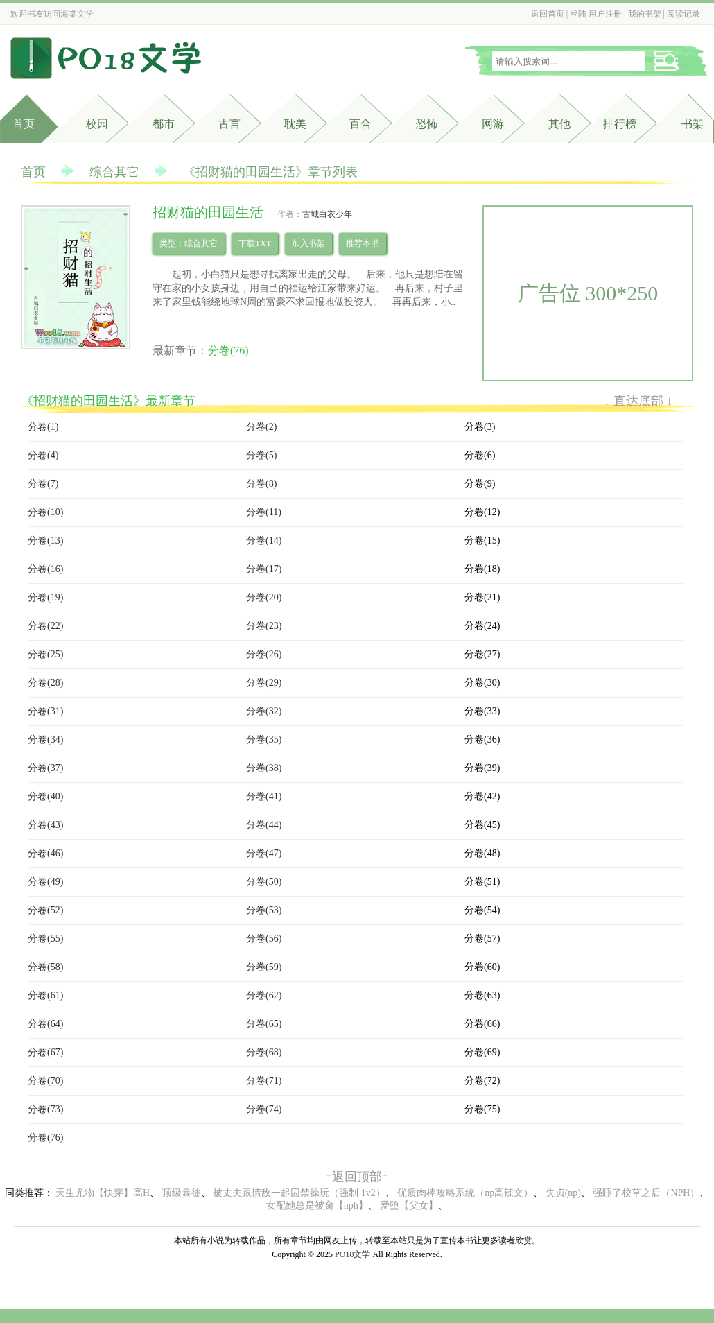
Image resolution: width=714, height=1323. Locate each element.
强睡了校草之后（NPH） (646, 1193)
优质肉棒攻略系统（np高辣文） (465, 1193)
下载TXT (254, 243)
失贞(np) (563, 1193)
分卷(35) (263, 739)
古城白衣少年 (327, 214)
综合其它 (114, 172)
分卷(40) (45, 796)
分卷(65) (263, 1024)
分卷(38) (263, 768)
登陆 (578, 14)
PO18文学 (352, 1254)
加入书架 (308, 243)
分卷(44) (263, 825)
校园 (97, 124)
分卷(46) (45, 853)
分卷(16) (45, 569)
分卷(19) (45, 597)
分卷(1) (43, 427)
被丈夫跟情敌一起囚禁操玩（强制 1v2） (299, 1193)
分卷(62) (263, 995)
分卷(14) (263, 540)
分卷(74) (263, 1109)
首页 (23, 124)
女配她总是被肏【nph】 (317, 1205)
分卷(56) (263, 938)
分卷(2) (261, 427)
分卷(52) (45, 910)
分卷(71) (263, 1080)
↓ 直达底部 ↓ (638, 401)
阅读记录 (683, 14)
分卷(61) (45, 995)
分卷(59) (263, 967)
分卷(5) (261, 455)
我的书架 (644, 14)
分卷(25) (45, 654)
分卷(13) (45, 540)
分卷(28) (45, 682)
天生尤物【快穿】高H (102, 1193)
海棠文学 (77, 14)
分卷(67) (45, 1052)
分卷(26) (263, 654)
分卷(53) (263, 910)
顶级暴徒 (181, 1193)
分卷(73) (45, 1109)
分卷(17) (263, 569)
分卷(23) (263, 626)
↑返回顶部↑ (357, 1177)
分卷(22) (45, 626)
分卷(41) (263, 796)
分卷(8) (261, 483)
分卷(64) (45, 1024)
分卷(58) (45, 967)
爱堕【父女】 (409, 1205)
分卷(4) (43, 455)
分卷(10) (45, 512)
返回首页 (547, 14)
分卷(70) (45, 1080)
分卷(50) (263, 881)
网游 (493, 124)
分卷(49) (45, 881)
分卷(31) (45, 711)
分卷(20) (263, 597)
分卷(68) (263, 1052)
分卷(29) (263, 682)
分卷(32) (263, 711)
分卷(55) (45, 938)
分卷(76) (228, 350)
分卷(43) (45, 825)
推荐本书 (362, 243)
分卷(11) (263, 512)
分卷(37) (45, 768)
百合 (360, 124)
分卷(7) (43, 483)
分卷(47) (263, 853)
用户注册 (605, 14)
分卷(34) (45, 739)
